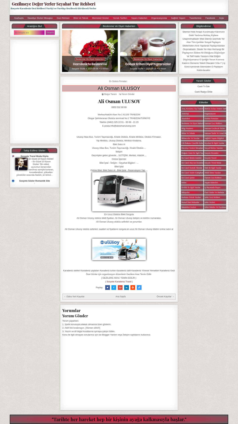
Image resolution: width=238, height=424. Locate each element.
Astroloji (185, 113)
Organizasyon (210, 113)
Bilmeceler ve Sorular (190, 138)
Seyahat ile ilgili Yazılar (214, 143)
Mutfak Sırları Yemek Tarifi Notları (219, 108)
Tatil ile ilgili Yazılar (213, 168)
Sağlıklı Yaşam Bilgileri (214, 138)
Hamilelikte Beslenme (90, 64)
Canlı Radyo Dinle (203, 92)
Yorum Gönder (128, 94)
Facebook (210, 18)
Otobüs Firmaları (119, 81)
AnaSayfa (19, 18)
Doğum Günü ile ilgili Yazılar (194, 153)
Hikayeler (185, 192)
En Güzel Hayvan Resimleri (193, 163)
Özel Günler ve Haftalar (214, 192)
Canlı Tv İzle (203, 86)
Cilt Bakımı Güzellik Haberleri (194, 143)
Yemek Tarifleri (120, 18)
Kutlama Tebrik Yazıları (191, 197)
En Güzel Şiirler (188, 178)
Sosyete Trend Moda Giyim (35, 156)
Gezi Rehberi (63, 18)
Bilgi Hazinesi (187, 128)
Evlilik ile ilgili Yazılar (191, 187)
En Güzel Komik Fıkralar (192, 168)
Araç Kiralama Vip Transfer (193, 108)
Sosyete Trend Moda (213, 163)
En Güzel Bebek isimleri (192, 158)
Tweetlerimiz (195, 18)
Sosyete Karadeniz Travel (119, 281)
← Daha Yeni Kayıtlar (74, 296)
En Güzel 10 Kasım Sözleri (41, 159)
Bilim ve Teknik (80, 18)
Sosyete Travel (210, 158)
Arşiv (221, 18)
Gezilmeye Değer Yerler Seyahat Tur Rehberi (53, 3)
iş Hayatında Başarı (213, 187)
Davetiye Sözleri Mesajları (40, 18)
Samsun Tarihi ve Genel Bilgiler (218, 133)
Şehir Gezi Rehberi (212, 197)
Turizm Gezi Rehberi (213, 178)
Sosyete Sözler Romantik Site (34, 181)
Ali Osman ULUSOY (119, 88)
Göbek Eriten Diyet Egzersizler (148, 64)
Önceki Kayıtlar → (165, 296)
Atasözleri (186, 118)
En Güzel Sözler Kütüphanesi (193, 173)
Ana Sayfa (120, 296)
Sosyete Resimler (212, 153)
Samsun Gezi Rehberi (213, 123)
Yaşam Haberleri (139, 18)
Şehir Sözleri (210, 202)
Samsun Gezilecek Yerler (215, 128)
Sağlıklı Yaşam (178, 18)
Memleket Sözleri (100, 18)
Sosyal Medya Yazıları (214, 148)
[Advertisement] (164, 7)
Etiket (184, 182)
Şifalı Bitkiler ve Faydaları (215, 207)
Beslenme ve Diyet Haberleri (90, 59)
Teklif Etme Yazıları (213, 173)
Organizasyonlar (159, 18)
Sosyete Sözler (79, 69)
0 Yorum (104, 69)
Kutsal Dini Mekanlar (190, 202)
